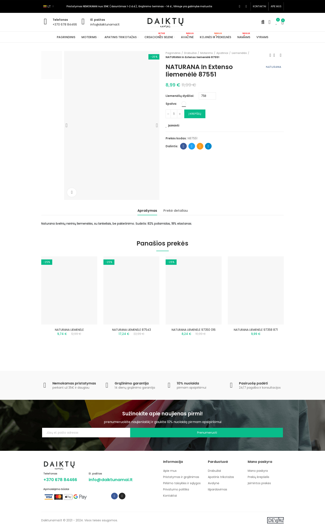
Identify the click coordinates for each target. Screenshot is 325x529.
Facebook (183, 146)
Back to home (275, 55)
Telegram (208, 146)
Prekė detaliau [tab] (175, 210)
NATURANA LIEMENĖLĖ (69, 330)
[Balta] (184, 104)
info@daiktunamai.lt (105, 24)
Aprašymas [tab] (147, 210)
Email (200, 146)
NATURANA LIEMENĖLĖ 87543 (131, 330)
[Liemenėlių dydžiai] (207, 96)
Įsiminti (173, 125)
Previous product (270, 55)
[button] (259, 6)
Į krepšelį (195, 114)
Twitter (192, 146)
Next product (281, 55)
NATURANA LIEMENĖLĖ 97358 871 (256, 330)
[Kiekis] (174, 113)
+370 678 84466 (65, 24)
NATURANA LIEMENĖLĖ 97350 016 (194, 330)
